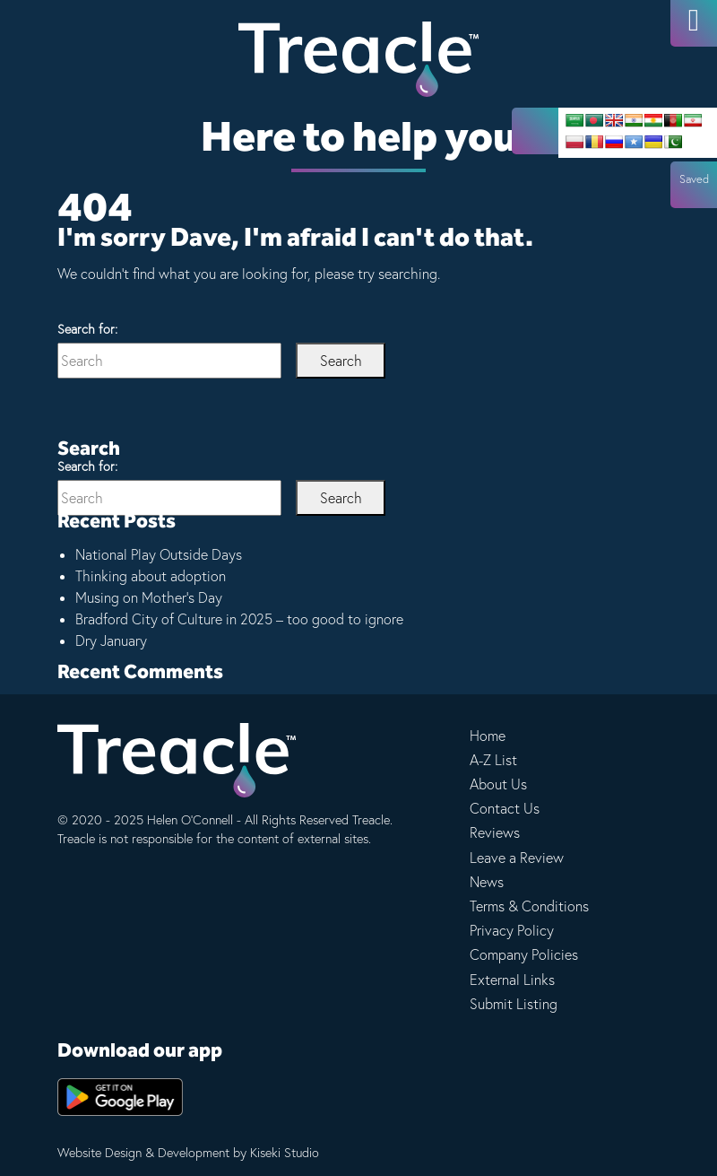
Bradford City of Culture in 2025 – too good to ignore (239, 619)
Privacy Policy (512, 930)
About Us (498, 784)
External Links (512, 980)
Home (487, 736)
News (487, 882)
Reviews (495, 832)
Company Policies (524, 954)
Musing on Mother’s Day (148, 597)
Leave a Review (517, 858)
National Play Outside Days (158, 554)
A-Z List (493, 760)
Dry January (111, 640)
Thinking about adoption (150, 576)
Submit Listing (513, 1004)
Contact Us (505, 808)
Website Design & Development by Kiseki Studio (188, 1153)
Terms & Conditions (529, 906)
